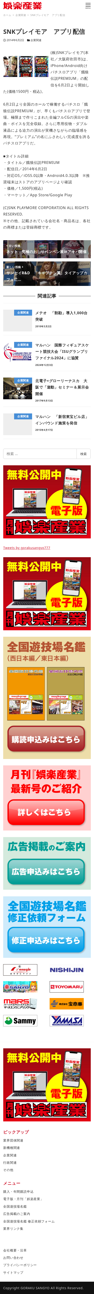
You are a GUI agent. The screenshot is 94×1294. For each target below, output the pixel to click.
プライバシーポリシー (20, 1265)
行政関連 (10, 1162)
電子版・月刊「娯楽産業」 (23, 1199)
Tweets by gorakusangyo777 (26, 548)
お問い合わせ (13, 1257)
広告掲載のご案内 (16, 1213)
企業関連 (35, 40)
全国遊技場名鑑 (15, 1206)
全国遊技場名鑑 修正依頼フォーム (29, 1221)
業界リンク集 (13, 1228)
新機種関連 (11, 1147)
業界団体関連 (13, 1140)
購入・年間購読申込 (18, 1191)
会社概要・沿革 (15, 1250)
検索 (83, 454)
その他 (8, 1170)
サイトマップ (13, 1272)
